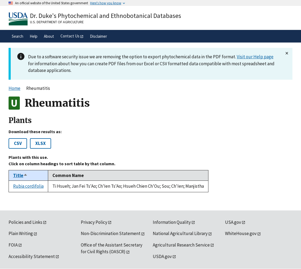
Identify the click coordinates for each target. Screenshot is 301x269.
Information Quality (172, 222)
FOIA (13, 245)
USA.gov (233, 222)
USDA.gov (162, 256)
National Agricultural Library (180, 233)
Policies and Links (25, 222)
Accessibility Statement (32, 256)
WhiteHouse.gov (241, 233)
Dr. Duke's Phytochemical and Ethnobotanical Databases (105, 16)
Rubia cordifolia (28, 186)
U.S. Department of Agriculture (57, 22)
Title (20, 175)
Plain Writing (21, 233)
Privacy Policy (94, 222)
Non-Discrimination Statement (110, 233)
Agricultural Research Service (181, 245)
